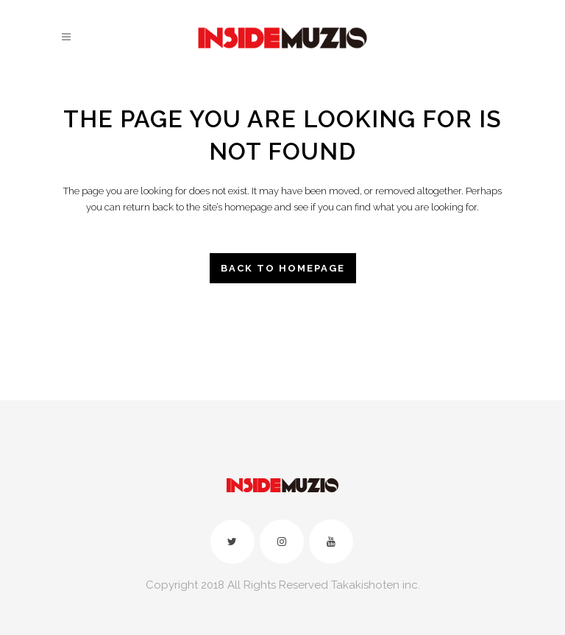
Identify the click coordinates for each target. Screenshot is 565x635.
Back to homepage (283, 268)
